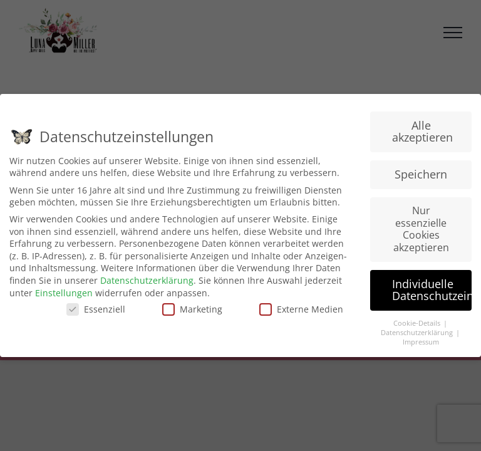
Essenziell (95, 309)
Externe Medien (301, 309)
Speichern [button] (421, 174)
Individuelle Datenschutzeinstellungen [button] (432, 290)
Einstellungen (64, 293)
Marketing (192, 309)
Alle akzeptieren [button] (422, 131)
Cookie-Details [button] (417, 323)
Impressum (421, 342)
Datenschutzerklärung (147, 280)
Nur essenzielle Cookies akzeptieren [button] (421, 229)
